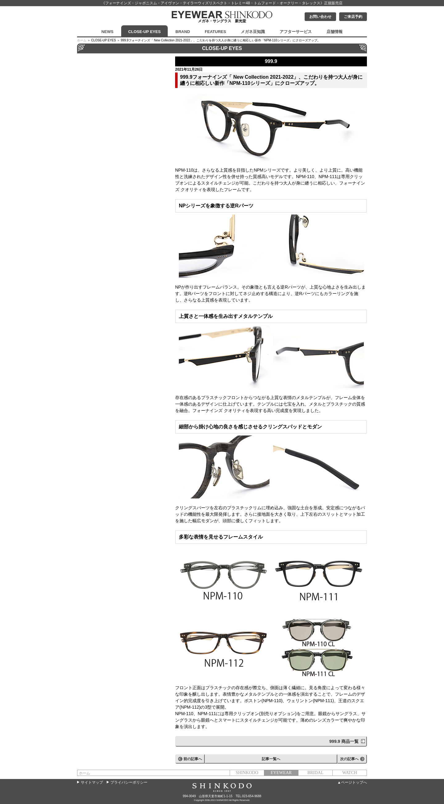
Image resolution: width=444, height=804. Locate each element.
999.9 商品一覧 (344, 741)
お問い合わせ (320, 17)
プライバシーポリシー (128, 782)
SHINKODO (247, 772)
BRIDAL (315, 772)
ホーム (81, 40)
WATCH (349, 772)
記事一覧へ (271, 759)
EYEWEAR (281, 772)
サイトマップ (92, 782)
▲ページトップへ (352, 782)
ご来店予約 (353, 17)
